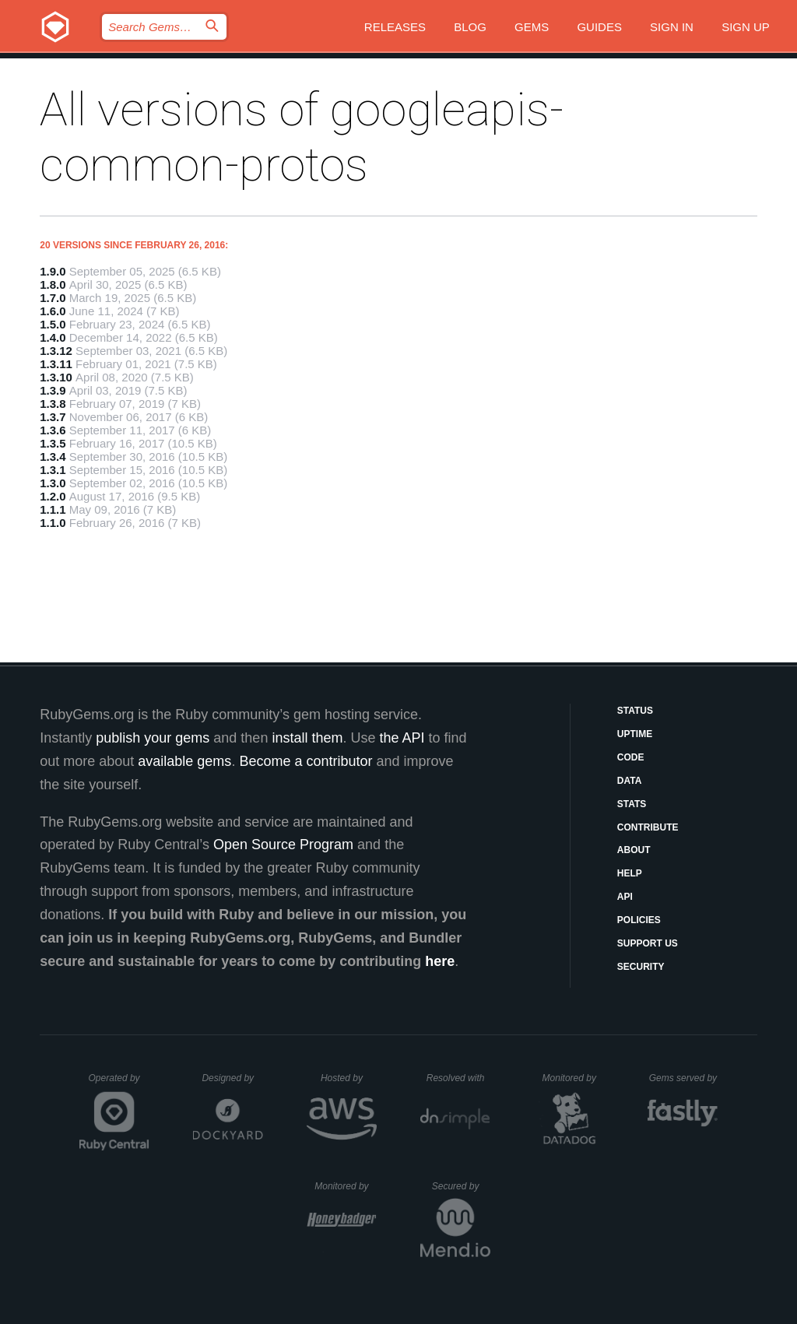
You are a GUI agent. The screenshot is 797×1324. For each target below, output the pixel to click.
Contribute (648, 827)
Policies (639, 920)
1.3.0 (52, 483)
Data (629, 780)
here (440, 961)
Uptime (634, 734)
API (625, 896)
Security (641, 966)
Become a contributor (305, 761)
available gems (184, 761)
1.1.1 (52, 509)
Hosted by (349, 1078)
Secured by (461, 1186)
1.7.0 (52, 297)
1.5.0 (52, 324)
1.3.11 (56, 364)
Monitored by (573, 1078)
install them (307, 738)
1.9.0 (52, 271)
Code (630, 757)
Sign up (746, 26)
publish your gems (152, 738)
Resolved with (458, 1078)
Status (635, 710)
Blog (470, 26)
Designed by (232, 1078)
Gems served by (683, 1078)
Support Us (647, 943)
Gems (531, 26)
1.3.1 (52, 469)
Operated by (119, 1083)
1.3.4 (52, 456)
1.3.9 (52, 390)
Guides (599, 26)
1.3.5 (52, 443)
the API (401, 738)
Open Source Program (283, 844)
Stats (632, 804)
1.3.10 (56, 377)
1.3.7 (52, 416)
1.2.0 (52, 496)
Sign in (671, 26)
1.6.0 (52, 311)
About (634, 850)
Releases (395, 26)
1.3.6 (52, 430)
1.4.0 (52, 337)
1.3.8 (52, 403)
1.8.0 (52, 284)
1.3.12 (56, 350)
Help (629, 873)
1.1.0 (52, 522)
